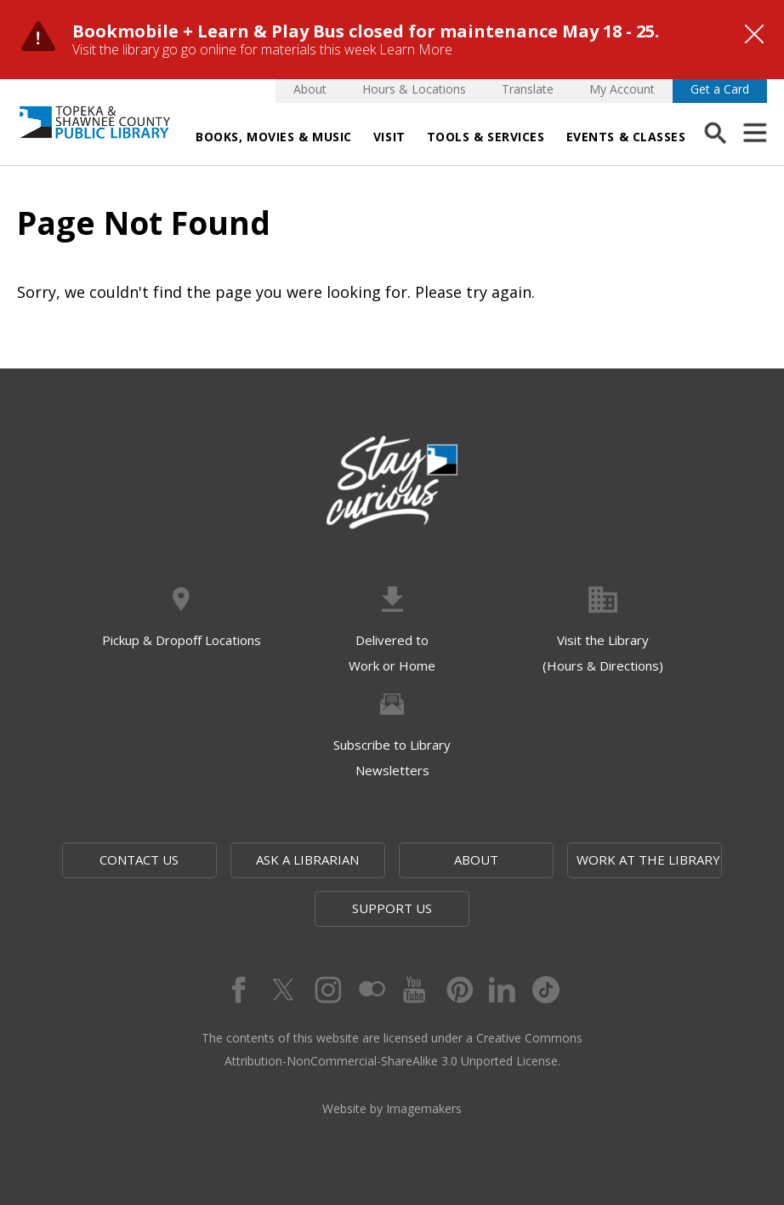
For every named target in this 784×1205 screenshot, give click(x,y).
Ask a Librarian (307, 859)
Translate (528, 89)
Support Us (392, 908)
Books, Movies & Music (274, 136)
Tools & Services (486, 136)
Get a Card (719, 89)
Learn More (415, 49)
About (310, 89)
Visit (389, 136)
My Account (622, 89)
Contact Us (139, 859)
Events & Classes (626, 136)
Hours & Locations (414, 89)
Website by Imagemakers (392, 1108)
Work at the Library (648, 859)
